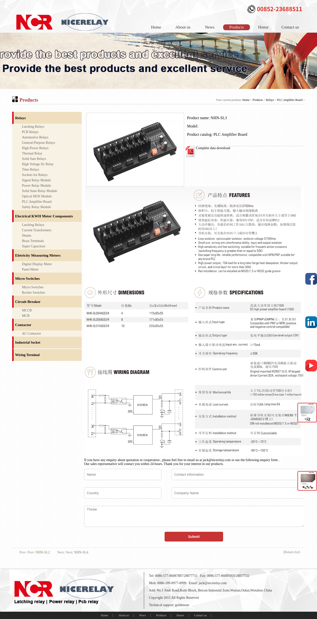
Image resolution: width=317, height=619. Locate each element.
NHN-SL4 (81, 552)
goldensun (182, 605)
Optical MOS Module (37, 196)
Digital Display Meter (37, 264)
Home (156, 27)
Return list (292, 552)
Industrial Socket (27, 342)
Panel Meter (30, 269)
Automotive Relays (35, 137)
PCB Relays (30, 132)
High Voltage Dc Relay (38, 164)
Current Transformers (36, 230)
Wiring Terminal (27, 355)
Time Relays (30, 169)
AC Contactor (31, 333)
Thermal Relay (32, 153)
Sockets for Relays (35, 175)
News (210, 27)
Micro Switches (32, 287)
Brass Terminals (33, 241)
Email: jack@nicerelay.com (208, 583)
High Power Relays (35, 148)
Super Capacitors (33, 246)
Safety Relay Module (36, 207)
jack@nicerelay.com (217, 460)
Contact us (290, 27)
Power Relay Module (36, 185)
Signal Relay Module (36, 180)
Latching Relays (33, 126)
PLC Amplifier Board (289, 100)
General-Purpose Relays (38, 143)
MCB (26, 316)
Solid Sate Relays (34, 159)
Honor (263, 27)
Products (236, 27)
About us (182, 27)
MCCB (27, 310)
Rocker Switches (33, 292)
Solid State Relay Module (39, 191)
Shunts (26, 235)
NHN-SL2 (43, 552)
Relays (270, 100)
